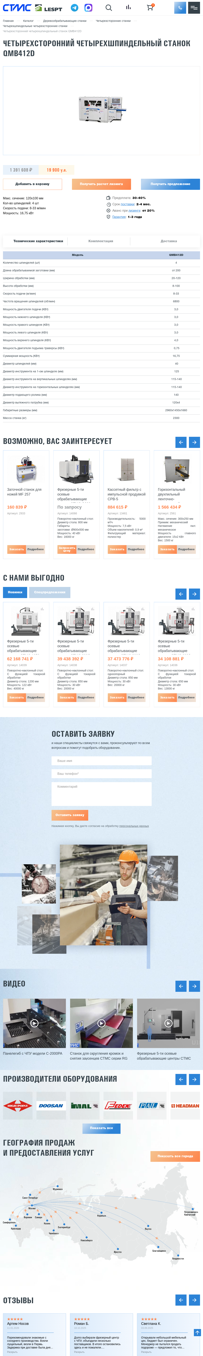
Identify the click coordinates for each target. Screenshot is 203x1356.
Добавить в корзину (32, 184)
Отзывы (18, 1300)
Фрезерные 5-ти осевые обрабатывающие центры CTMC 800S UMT (73, 650)
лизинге (134, 210)
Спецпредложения (49, 592)
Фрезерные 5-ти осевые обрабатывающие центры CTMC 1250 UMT (23, 650)
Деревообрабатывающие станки (64, 21)
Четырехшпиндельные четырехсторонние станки (35, 26)
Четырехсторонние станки (113, 21)
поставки (127, 204)
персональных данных (134, 826)
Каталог (28, 21)
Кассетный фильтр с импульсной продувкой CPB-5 (127, 494)
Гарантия (119, 217)
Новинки (15, 592)
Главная (8, 21)
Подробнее (35, 549)
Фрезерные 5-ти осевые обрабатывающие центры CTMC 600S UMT (174, 650)
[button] (180, 8)
